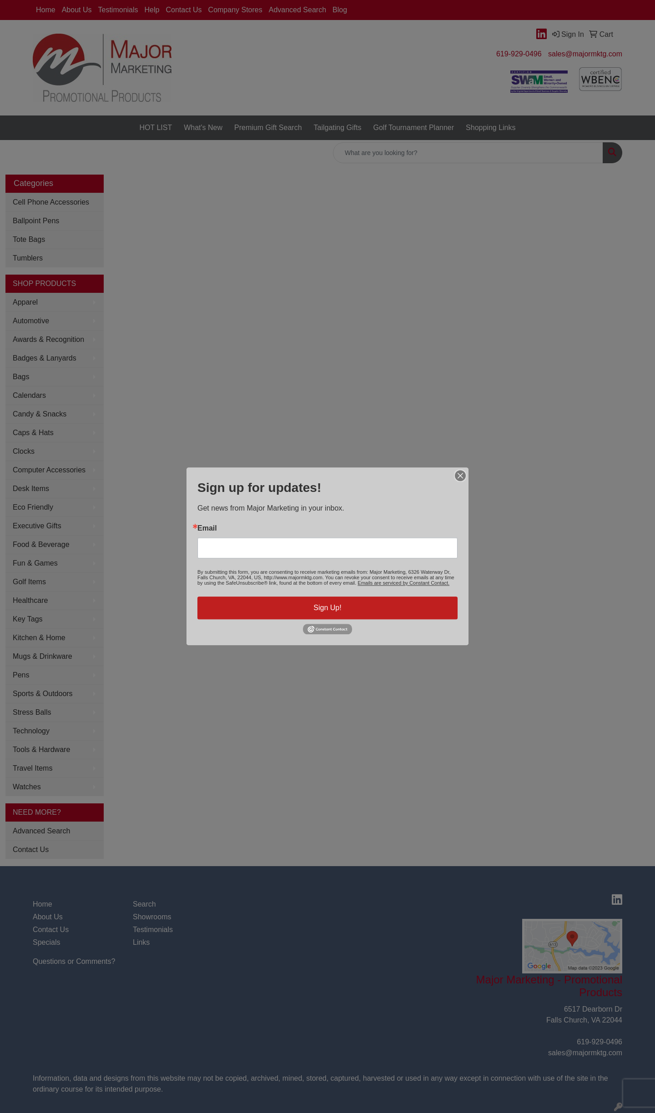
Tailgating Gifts (338, 127)
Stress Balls (32, 712)
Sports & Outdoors (43, 693)
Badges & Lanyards (44, 358)
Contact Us (184, 10)
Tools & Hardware (41, 749)
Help (152, 10)
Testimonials (118, 10)
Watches (27, 787)
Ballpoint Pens (36, 221)
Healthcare (30, 600)
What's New (203, 127)
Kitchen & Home (39, 638)
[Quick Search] (468, 152)
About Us (77, 10)
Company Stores (235, 10)
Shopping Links (490, 127)
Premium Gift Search (268, 127)
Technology (31, 731)
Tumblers (28, 258)
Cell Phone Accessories (51, 202)
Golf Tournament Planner (413, 127)
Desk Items (31, 488)
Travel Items (32, 768)
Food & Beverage (41, 544)
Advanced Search (297, 10)
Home (45, 10)
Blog (340, 10)
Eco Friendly (33, 507)
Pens (21, 675)
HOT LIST (155, 127)
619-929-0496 (519, 54)
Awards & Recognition (48, 339)
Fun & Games (35, 563)
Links (141, 942)
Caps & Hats (33, 432)
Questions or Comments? (74, 961)
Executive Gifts (37, 526)
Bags (21, 377)
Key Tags (28, 619)
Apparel (25, 302)
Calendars (29, 395)
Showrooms (152, 917)
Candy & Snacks (39, 414)
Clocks (24, 451)
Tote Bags (29, 239)
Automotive (31, 321)
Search (144, 904)
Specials (46, 942)
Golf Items (29, 582)
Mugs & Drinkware (42, 656)
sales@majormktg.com (585, 54)
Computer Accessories (49, 470)
